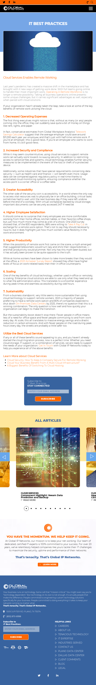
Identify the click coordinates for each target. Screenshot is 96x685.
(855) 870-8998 (88, 2)
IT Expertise (65, 638)
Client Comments (69, 659)
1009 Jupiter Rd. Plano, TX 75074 (23, 611)
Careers (63, 626)
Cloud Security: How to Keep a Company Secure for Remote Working (46, 360)
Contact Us (65, 647)
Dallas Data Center (71, 655)
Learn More (48, 580)
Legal (62, 668)
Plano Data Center (70, 651)
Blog (61, 664)
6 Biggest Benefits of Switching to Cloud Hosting (35, 365)
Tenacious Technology (73, 634)
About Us (64, 630)
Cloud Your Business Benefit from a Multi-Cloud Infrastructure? (43, 362)
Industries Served (70, 642)
